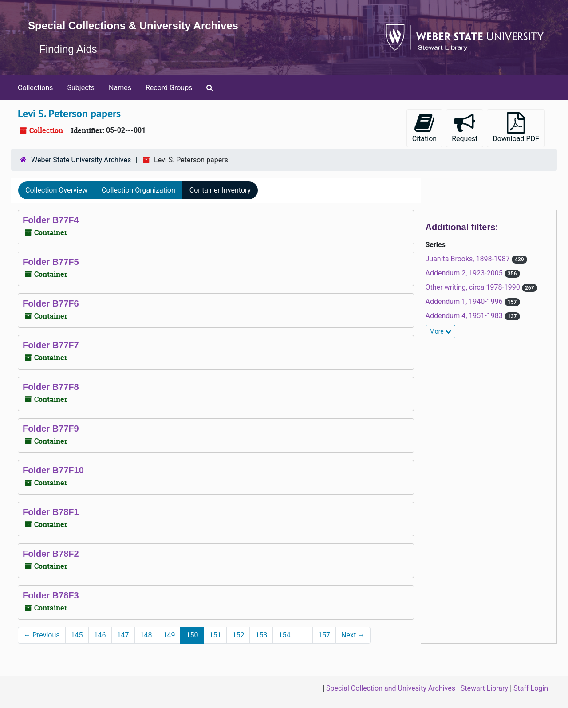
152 (238, 635)
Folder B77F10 (53, 470)
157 (324, 635)
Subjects (81, 87)
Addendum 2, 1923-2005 (465, 273)
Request (464, 127)
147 (123, 635)
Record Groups (169, 87)
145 (77, 635)
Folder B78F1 (51, 512)
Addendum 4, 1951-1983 (465, 315)
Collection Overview (56, 190)
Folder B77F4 (51, 220)
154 (284, 635)
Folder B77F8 (51, 387)
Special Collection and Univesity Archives (390, 688)
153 (261, 635)
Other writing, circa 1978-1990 (474, 287)
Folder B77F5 (51, 262)
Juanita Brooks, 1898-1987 (469, 259)
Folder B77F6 (51, 303)
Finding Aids (68, 49)
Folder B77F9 (51, 428)
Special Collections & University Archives (133, 25)
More (441, 331)
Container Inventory (220, 190)
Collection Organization (138, 190)
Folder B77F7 (51, 345)
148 (146, 635)
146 (100, 635)
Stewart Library (484, 688)
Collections (35, 87)
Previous (42, 635)
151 (215, 635)
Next (353, 635)
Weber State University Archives (81, 160)
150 (192, 635)
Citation (424, 127)
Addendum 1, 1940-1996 (465, 301)
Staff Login (530, 688)
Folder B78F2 (51, 554)
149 (169, 635)
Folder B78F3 (51, 595)
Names (120, 87)
